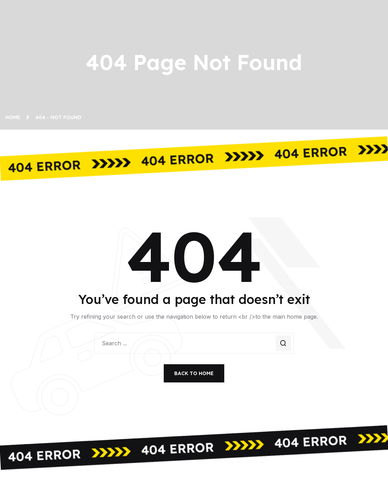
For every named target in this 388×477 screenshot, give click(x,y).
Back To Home (194, 373)
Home (14, 117)
